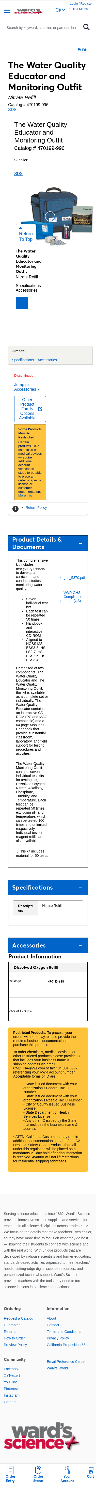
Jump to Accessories (27, 387)
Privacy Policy (58, 1338)
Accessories (27, 290)
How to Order (14, 1338)
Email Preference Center (66, 1362)
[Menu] (7, 11)
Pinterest (11, 1389)
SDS (12, 109)
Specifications (28, 285)
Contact (53, 1325)
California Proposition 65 (66, 1345)
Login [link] (74, 3)
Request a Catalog (18, 1318)
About (51, 1318)
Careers (10, 1402)
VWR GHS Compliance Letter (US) (72, 597)
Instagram (12, 1395)
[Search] (44, 27)
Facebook (11, 1369)
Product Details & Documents (47, 543)
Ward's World (57, 1368)
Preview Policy (15, 1345)
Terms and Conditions (64, 1332)
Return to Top (26, 234)
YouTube (11, 1382)
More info (25, 495)
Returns (10, 1332)
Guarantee (12, 1325)
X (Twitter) (12, 1375)
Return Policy (36, 507)
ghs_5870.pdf (74, 578)
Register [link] (87, 3)
